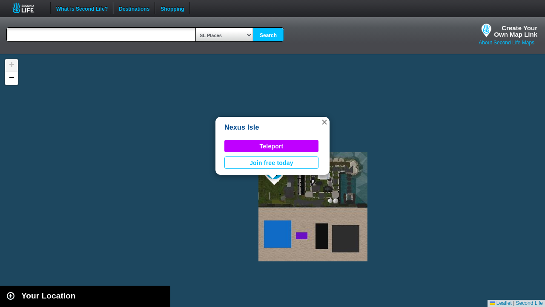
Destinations (134, 8)
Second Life (28, 8)
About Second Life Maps (506, 43)
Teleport (272, 146)
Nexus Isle (241, 127)
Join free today (271, 162)
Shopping (172, 8)
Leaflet (500, 303)
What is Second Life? (82, 8)
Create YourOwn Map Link (515, 31)
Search (268, 35)
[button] (324, 122)
